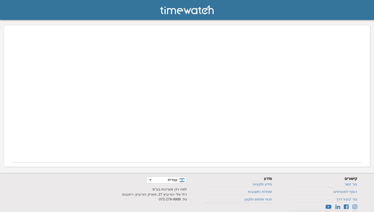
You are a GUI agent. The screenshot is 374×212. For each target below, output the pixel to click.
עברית (172, 180)
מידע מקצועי (262, 184)
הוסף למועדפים (345, 192)
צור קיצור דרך (346, 199)
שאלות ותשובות (260, 192)
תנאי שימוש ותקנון (258, 199)
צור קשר (350, 184)
